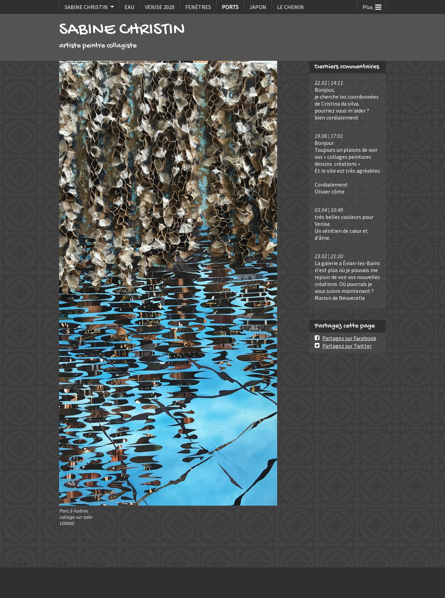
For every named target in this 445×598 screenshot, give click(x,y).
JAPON (257, 6)
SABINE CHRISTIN (86, 6)
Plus (372, 5)
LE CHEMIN (290, 6)
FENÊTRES (198, 6)
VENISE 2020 (160, 6)
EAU (129, 6)
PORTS (230, 6)
